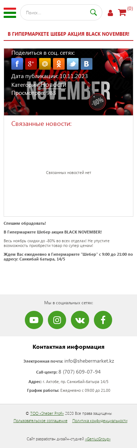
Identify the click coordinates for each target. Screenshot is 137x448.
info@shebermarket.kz (89, 360)
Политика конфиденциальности (100, 420)
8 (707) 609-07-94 (79, 371)
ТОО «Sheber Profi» (47, 413)
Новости (53, 84)
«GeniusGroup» (98, 438)
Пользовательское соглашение (41, 420)
